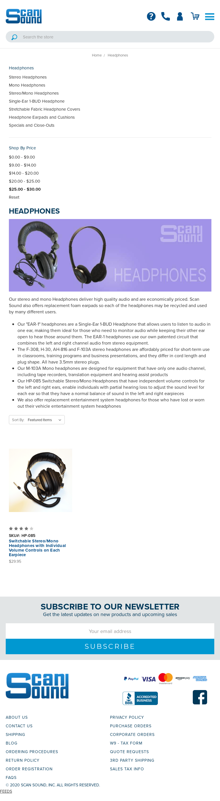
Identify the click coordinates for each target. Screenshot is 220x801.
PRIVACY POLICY (127, 717)
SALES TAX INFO (127, 769)
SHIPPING (15, 734)
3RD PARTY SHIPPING (132, 760)
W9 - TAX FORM (126, 743)
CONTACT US (19, 726)
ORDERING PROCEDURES (32, 752)
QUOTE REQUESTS (129, 752)
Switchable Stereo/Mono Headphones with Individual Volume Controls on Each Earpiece (37, 548)
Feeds (6, 791)
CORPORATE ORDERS (132, 734)
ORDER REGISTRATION (29, 769)
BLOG (11, 743)
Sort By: (18, 419)
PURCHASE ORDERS (131, 726)
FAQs (11, 777)
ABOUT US (17, 717)
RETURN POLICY (23, 760)
